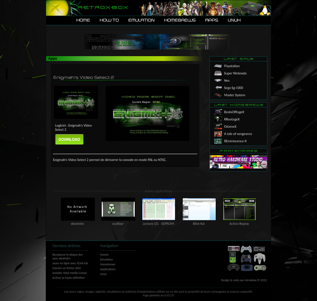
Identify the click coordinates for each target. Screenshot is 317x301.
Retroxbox (102, 7)
